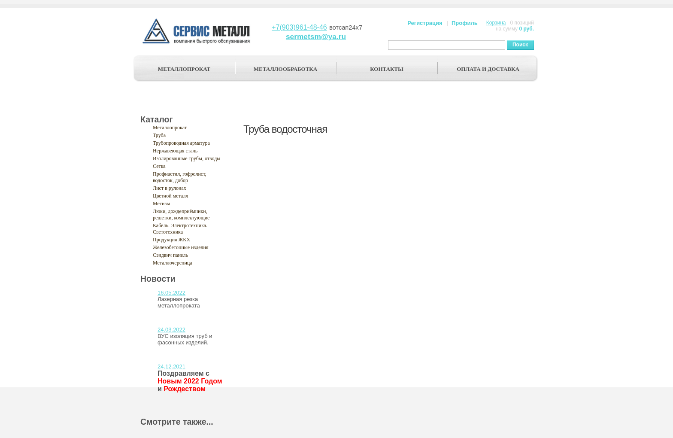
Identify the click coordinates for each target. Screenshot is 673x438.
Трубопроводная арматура (181, 143)
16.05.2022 (171, 292)
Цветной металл (170, 196)
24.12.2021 (171, 366)
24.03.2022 (171, 329)
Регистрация (424, 23)
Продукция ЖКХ (171, 240)
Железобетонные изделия (181, 247)
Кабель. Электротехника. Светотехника (180, 228)
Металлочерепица (172, 263)
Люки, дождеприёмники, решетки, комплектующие (181, 214)
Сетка (159, 166)
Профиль (465, 23)
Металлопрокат (170, 128)
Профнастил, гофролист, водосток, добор (179, 177)
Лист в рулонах (169, 188)
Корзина (496, 23)
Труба (159, 135)
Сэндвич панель (170, 255)
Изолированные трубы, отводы (186, 158)
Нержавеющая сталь (175, 151)
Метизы (161, 204)
